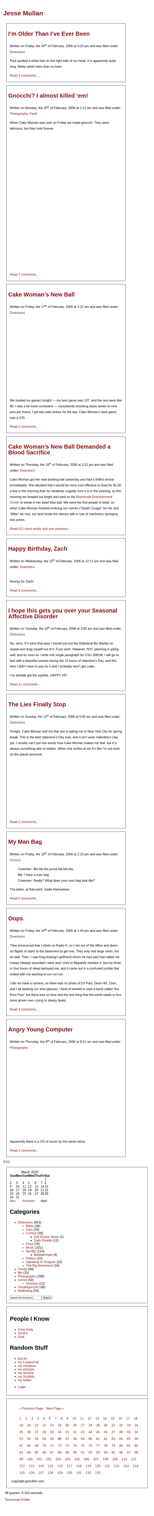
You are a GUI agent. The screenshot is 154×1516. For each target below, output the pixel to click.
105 (77, 1459)
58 (75, 1439)
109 (115, 1459)
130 (69, 1472)
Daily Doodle (43, 1240)
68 (29, 1445)
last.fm (22, 1358)
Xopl (21, 1337)
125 (22, 1472)
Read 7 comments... (24, 274)
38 (44, 1432)
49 (129, 1432)
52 (29, 1439)
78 (105, 1445)
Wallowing (25, 1290)
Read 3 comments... (24, 75)
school (22, 1280)
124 (135, 1466)
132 (88, 1472)
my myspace (27, 1365)
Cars (29, 1229)
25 (67, 1425)
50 (136, 1432)
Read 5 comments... (24, 898)
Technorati (12, 1499)
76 (90, 1445)
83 (21, 1452)
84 (29, 1452)
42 (75, 1432)
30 (105, 1425)
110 (124, 1459)
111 (134, 1459)
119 (88, 1466)
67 (21, 1445)
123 (126, 1466)
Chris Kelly (25, 1329)
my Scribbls (26, 1376)
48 (121, 1432)
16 (120, 1418)
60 (90, 1439)
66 (136, 1439)
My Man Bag (25, 842)
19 (21, 1425)
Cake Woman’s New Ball (41, 294)
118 (79, 1466)
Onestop (32, 1283)
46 (105, 1432)
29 (98, 1425)
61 (98, 1439)
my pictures (26, 1369)
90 (75, 1452)
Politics (31, 1258)
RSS (6, 1162)
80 (121, 1445)
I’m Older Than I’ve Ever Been (49, 34)
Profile (24, 1499)
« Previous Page (31, 1408)
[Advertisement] (77, 1509)
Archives (28, 1201)
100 (29, 1459)
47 (113, 1432)
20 (29, 1425)
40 (59, 1432)
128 (50, 1472)
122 (117, 1466)
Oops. (16, 918)
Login (22, 1387)
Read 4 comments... (24, 1009)
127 (41, 1472)
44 (90, 1432)
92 (90, 1452)
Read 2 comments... (24, 426)
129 (60, 1472)
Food (33, 113)
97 (129, 1452)
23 (52, 1425)
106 (86, 1459)
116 (60, 1466)
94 (105, 1452)
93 (98, 1452)
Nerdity (31, 1251)
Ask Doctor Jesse (46, 1236)
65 (129, 1439)
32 (121, 1425)
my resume (26, 1373)
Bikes (30, 1226)
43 (82, 1432)
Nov (12, 1201)
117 (69, 1466)
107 (96, 1459)
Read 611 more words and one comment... (40, 528)
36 (29, 1432)
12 (89, 1418)
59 (82, 1439)
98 (136, 1452)
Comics (15, 860)
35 (21, 1432)
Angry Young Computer (40, 1029)
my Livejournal (28, 1362)
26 (75, 1425)
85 (36, 1452)
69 (36, 1445)
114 (41, 1466)
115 (50, 1466)
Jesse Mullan (23, 13)
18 (135, 1418)
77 (98, 1445)
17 (128, 1418)
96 (121, 1452)
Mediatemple (43, 1254)
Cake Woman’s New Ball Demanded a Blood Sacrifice (59, 449)
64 (121, 1439)
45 (98, 1432)
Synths (23, 1333)
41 (67, 1432)
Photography (19, 113)
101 (39, 1459)
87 (52, 1452)
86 (44, 1452)
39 (52, 1432)
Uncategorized (28, 1287)
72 (59, 1445)
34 (136, 1425)
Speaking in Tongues (41, 1262)
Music (30, 1247)
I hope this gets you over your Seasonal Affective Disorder (62, 613)
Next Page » (55, 1408)
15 (112, 1418)
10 (74, 1418)
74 (75, 1445)
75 (82, 1445)
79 (113, 1445)
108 (105, 1459)
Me (20, 1272)
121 (107, 1466)
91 (82, 1452)
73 (67, 1445)
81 (129, 1445)
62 (105, 1439)
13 (97, 1418)
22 (44, 1425)
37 (36, 1432)
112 (22, 1466)
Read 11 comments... (25, 684)
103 (58, 1459)
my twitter (24, 1380)
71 (52, 1445)
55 (52, 1439)
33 (129, 1425)
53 (36, 1439)
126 (31, 1472)
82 (136, 1445)
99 (21, 1459)
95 (113, 1452)
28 (90, 1425)
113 (31, 1466)
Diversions (17, 52)
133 (97, 1472)
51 (21, 1439)
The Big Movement (39, 1265)
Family (22, 1269)
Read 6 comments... (24, 590)
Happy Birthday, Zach (37, 548)
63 (113, 1439)
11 (82, 1418)
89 (67, 1452)
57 (67, 1439)
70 (44, 1445)
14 (105, 1418)
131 (79, 1472)
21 (36, 1425)
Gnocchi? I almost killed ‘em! (48, 95)
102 (49, 1459)
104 (67, 1459)
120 (97, 1466)
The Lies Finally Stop (37, 704)
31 (113, 1425)
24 (59, 1425)
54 (44, 1439)
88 (59, 1452)
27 (82, 1425)
